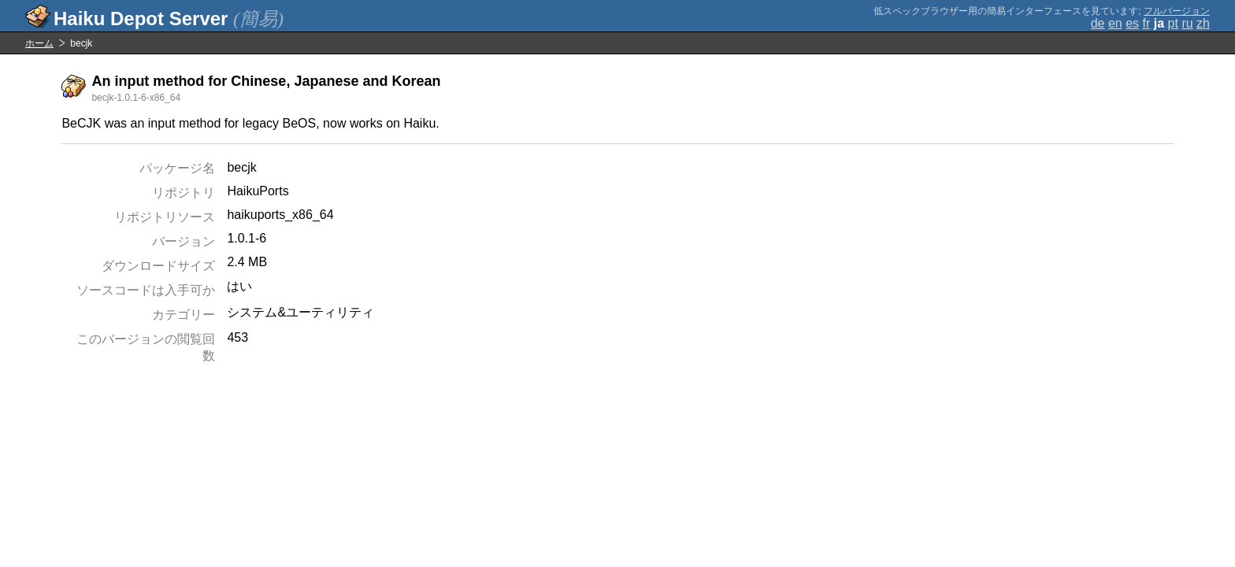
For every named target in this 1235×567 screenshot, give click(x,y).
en (1115, 23)
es (1132, 23)
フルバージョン (1177, 11)
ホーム (39, 43)
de (1098, 23)
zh (1203, 23)
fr (1147, 23)
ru (1186, 23)
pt (1173, 23)
